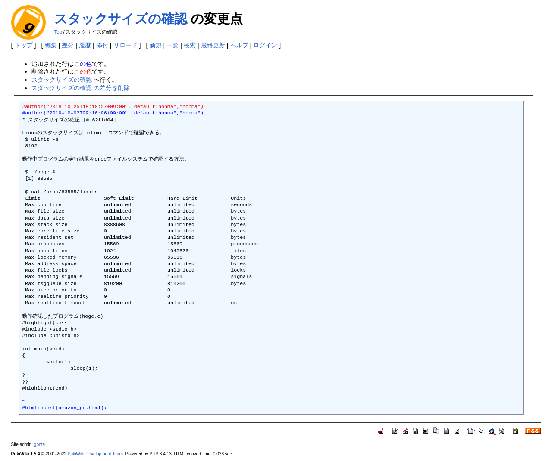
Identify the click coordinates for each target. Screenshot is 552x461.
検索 (190, 45)
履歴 (85, 45)
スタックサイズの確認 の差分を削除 (80, 87)
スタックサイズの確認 (120, 19)
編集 (51, 45)
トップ (24, 45)
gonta (39, 444)
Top (58, 31)
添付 (102, 45)
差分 (68, 45)
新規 (156, 45)
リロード (125, 45)
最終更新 (213, 45)
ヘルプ (239, 45)
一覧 (172, 45)
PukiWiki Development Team (95, 454)
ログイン (265, 45)
